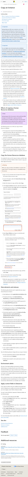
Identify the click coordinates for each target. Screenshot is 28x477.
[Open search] (23, 2)
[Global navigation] (1, 2)
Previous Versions (10, 472)
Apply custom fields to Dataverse (14, 105)
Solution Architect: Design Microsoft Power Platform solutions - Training (13, 448)
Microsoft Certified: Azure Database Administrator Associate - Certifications (12, 454)
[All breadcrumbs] (2, 4)
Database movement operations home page (13, 56)
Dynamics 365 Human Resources (10, 4)
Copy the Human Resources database (9, 17)
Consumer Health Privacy (10, 473)
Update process (4, 426)
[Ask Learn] (24, 4)
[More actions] (26, 4)
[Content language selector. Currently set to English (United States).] (6, 466)
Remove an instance (5, 425)
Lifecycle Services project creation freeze (11, 41)
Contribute (21, 472)
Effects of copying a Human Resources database (10, 16)
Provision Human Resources (7, 423)
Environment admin (5, 20)
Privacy (2, 473)
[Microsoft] (14, 1)
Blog (16, 472)
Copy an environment (15, 88)
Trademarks (3, 475)
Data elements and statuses (7, 19)
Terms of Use (19, 473)
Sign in (26, 1)
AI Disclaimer (3, 472)
